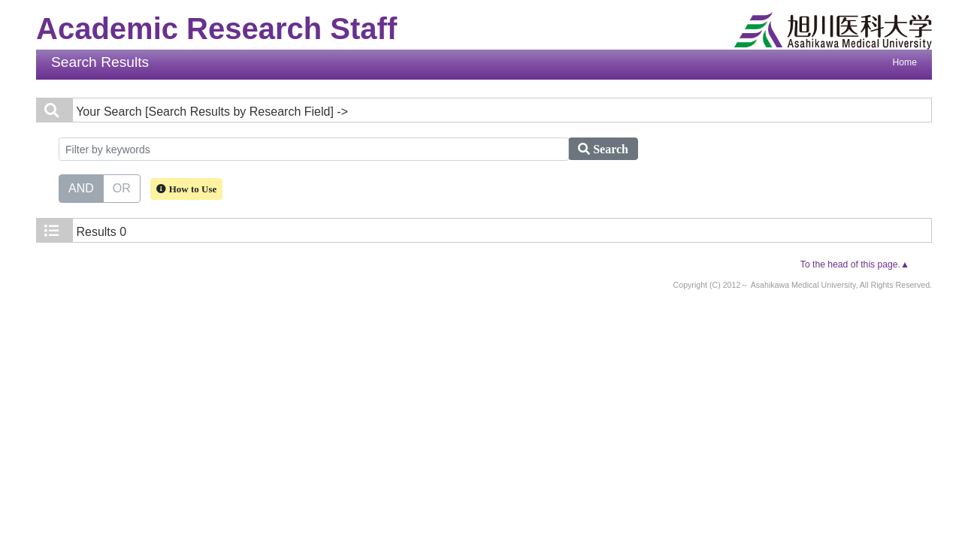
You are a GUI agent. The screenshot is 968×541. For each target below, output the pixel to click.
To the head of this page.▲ (854, 264)
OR (122, 187)
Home (905, 62)
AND (81, 187)
